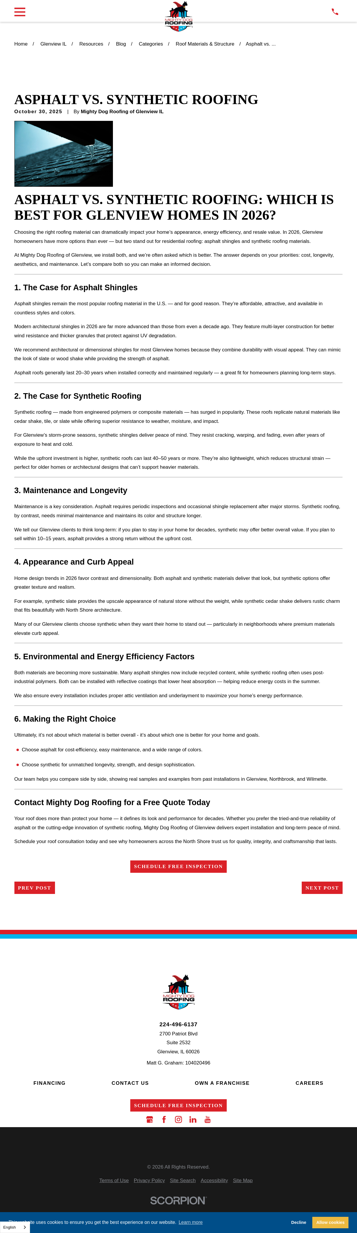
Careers (309, 1083)
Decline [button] (298, 1222)
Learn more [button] (191, 1222)
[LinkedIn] (192, 1119)
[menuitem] (114, 1180)
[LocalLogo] (178, 16)
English (9, 1227)
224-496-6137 (178, 1024)
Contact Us (130, 1083)
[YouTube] (207, 1119)
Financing (50, 1083)
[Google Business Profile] (149, 1119)
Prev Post (34, 888)
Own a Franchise (222, 1083)
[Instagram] (178, 1119)
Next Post (322, 888)
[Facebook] (164, 1119)
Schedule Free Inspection (178, 866)
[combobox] (15, 1227)
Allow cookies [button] (330, 1222)
